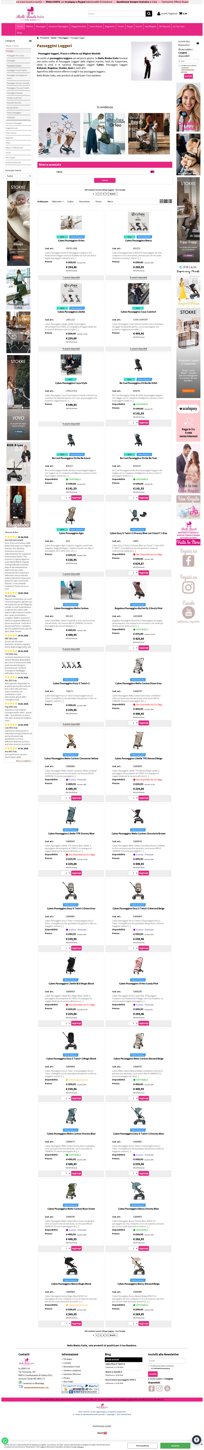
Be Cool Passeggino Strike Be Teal (138, 458)
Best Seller (68, 1381)
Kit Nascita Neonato (13, 162)
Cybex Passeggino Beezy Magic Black (71, 1283)
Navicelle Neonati (14, 102)
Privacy (81, 1447)
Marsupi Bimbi (12, 107)
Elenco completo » (24, 761)
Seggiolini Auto (78, 26)
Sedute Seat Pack (14, 98)
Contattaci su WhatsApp (33, 1383)
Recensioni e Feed (71, 1366)
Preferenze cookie (102, 1426)
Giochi (139, 26)
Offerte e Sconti (12, 46)
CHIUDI (202, 1444)
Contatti (67, 1363)
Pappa (130, 26)
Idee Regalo (150, 26)
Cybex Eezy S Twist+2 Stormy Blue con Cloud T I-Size (138, 533)
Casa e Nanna (95, 26)
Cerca (59, 171)
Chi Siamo (67, 1359)
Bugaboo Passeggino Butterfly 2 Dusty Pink (138, 608)
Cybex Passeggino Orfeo (71, 240)
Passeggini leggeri (14, 65)
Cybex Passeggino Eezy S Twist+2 (71, 683)
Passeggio (41, 26)
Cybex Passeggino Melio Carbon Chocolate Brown (138, 833)
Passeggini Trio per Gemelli (18, 83)
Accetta (175, 1445)
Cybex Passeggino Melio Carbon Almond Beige (138, 1058)
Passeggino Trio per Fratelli (18, 88)
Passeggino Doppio (15, 93)
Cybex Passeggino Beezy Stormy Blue (138, 1208)
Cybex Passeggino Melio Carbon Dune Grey (138, 683)
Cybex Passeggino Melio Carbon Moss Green (71, 1208)
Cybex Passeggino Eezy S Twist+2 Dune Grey (71, 908)
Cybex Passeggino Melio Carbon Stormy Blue (71, 1133)
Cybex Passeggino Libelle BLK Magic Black (71, 983)
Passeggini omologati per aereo (17, 76)
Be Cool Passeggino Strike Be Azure (71, 458)
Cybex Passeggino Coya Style (71, 383)
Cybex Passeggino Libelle (71, 311)
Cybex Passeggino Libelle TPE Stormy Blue (71, 833)
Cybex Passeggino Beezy (138, 240)
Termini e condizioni (72, 1370)
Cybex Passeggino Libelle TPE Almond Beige (138, 758)
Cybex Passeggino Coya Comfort (138, 311)
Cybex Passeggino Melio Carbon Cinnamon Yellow (71, 758)
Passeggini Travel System (17, 70)
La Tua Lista (178, 26)
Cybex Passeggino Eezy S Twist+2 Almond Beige (138, 908)
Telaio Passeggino (14, 112)
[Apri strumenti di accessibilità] (196, 1439)
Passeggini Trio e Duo (15, 55)
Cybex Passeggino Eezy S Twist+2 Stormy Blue (138, 1133)
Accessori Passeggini (58, 26)
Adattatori (11, 117)
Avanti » (113, 194)
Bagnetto (110, 26)
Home (20, 26)
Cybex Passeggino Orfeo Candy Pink (138, 983)
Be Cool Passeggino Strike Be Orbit (138, 383)
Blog (19, 32)
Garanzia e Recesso (72, 1374)
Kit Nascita (164, 26)
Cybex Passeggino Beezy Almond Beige (138, 1283)
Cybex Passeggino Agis (71, 533)
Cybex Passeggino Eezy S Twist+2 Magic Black (71, 1058)
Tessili (121, 26)
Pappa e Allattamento (14, 147)
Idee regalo (10, 157)
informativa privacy (162, 1368)
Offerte (29, 26)
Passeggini (11, 60)
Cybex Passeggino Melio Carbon (71, 608)
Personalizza (142, 1445)
